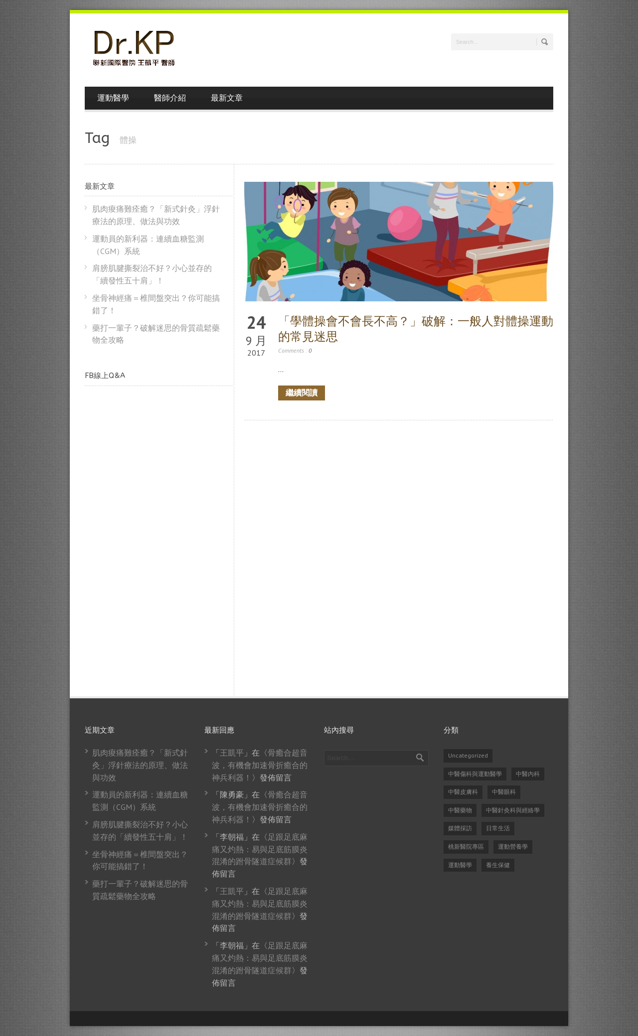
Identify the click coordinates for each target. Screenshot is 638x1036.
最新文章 (227, 98)
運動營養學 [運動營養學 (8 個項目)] (513, 846)
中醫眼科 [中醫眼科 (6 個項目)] (504, 791)
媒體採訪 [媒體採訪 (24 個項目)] (460, 828)
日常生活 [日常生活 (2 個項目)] (498, 828)
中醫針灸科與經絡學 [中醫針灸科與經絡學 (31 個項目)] (513, 810)
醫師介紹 (170, 98)
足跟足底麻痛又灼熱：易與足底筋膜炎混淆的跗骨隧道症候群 (260, 849)
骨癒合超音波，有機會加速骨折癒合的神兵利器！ (260, 765)
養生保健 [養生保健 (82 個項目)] (498, 865)
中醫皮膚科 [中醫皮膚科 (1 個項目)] (463, 791)
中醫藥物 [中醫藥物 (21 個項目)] (460, 810)
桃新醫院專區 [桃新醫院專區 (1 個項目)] (466, 846)
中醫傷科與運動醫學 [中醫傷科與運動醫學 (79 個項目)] (475, 773)
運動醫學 (113, 98)
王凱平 (232, 753)
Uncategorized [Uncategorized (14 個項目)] (468, 755)
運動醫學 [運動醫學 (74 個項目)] (460, 865)
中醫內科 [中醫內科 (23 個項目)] (528, 773)
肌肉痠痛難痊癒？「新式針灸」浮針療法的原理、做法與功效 (140, 765)
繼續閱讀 (302, 392)
